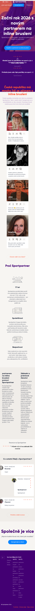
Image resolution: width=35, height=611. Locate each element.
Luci (10, 162)
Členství (9, 560)
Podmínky (15, 607)
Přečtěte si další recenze (17, 515)
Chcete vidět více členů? (17, 257)
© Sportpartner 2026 (6, 604)
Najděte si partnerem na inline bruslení (17, 48)
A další (20, 597)
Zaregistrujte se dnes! (17, 542)
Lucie (10, 126)
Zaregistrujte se (18, 5)
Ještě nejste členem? (6, 5)
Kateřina (12, 232)
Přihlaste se (29, 5)
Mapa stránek (30, 607)
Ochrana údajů (22, 607)
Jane (10, 197)
